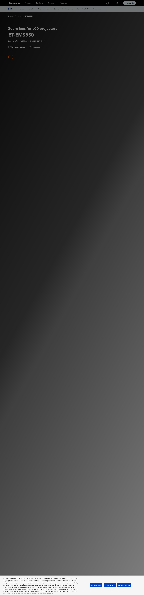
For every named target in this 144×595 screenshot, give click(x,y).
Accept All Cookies (124, 585)
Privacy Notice (35, 591)
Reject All (110, 585)
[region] (72, 585)
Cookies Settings (96, 585)
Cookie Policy (23, 591)
